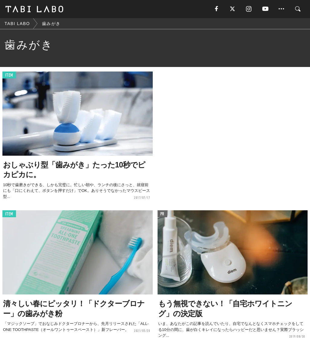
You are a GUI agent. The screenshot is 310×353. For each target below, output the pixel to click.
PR (162, 214)
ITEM (9, 75)
